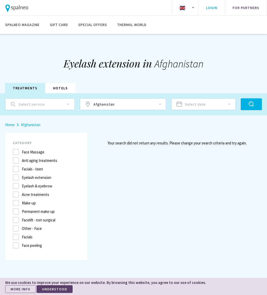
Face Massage (33, 152)
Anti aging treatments (39, 160)
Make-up (29, 203)
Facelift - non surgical (38, 220)
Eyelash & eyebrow (37, 186)
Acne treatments (35, 194)
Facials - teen (32, 169)
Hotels (60, 88)
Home (10, 124)
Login (211, 7)
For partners (245, 7)
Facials (27, 237)
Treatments (25, 88)
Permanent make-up (38, 211)
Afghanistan (30, 124)
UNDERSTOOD (54, 289)
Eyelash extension (36, 177)
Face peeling (32, 245)
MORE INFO (20, 289)
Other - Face (32, 228)
